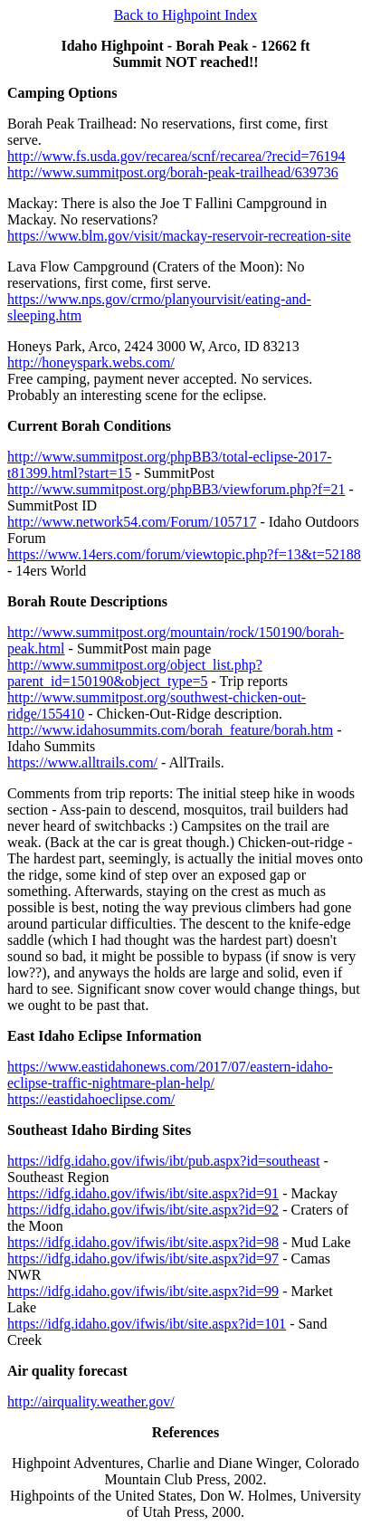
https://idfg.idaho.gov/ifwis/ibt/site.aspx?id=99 (143, 1291)
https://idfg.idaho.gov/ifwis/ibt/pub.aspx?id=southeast (163, 1160)
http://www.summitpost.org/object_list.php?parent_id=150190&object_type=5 (134, 673)
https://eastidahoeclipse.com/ (91, 1099)
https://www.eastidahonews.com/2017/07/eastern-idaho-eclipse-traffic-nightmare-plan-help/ (170, 1075)
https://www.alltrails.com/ (82, 762)
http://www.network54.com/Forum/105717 (131, 521)
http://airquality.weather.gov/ (91, 1401)
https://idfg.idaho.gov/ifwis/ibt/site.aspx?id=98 (143, 1242)
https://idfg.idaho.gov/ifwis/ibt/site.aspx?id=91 (143, 1193)
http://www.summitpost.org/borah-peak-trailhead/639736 (172, 172)
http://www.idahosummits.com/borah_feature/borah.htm (170, 730)
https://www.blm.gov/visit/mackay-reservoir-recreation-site (179, 235)
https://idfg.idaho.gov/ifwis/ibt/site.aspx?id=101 (146, 1323)
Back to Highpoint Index (186, 15)
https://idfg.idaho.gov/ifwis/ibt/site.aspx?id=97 (143, 1258)
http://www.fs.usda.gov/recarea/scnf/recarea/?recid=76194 (176, 156)
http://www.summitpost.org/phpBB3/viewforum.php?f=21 (176, 489)
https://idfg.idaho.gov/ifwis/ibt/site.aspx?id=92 (143, 1209)
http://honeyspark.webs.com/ (91, 362)
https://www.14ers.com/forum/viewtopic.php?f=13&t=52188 (184, 554)
